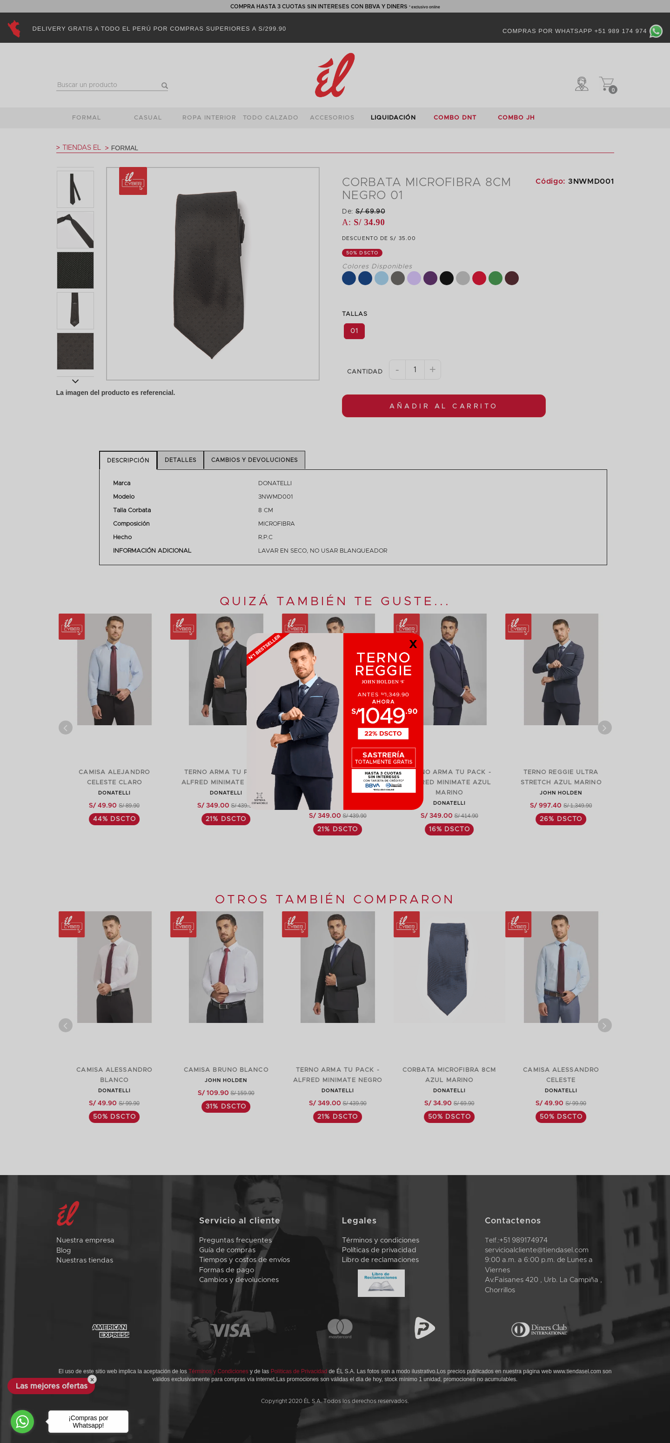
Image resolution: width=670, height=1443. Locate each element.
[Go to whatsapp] (22, 1421)
